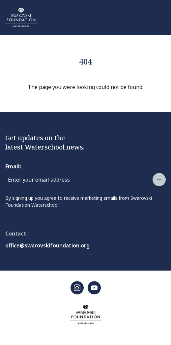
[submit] (159, 179)
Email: (13, 166)
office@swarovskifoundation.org (47, 245)
